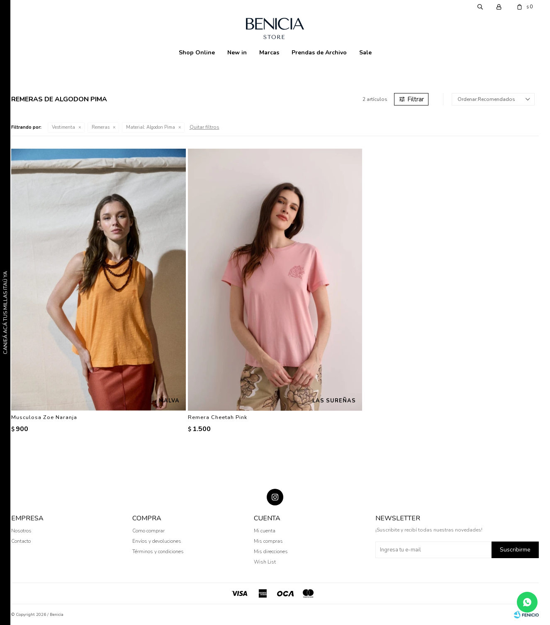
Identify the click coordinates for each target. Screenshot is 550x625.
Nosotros (21, 530)
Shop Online (197, 52)
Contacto (21, 541)
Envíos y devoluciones (156, 541)
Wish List (265, 562)
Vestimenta (63, 127)
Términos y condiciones (158, 551)
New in (237, 52)
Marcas (269, 52)
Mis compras (268, 541)
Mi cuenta (264, 530)
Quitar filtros (204, 127)
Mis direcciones (271, 551)
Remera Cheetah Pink (217, 417)
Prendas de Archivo (319, 52)
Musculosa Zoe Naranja (44, 417)
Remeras (101, 127)
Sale (365, 52)
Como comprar (148, 530)
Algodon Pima (150, 127)
